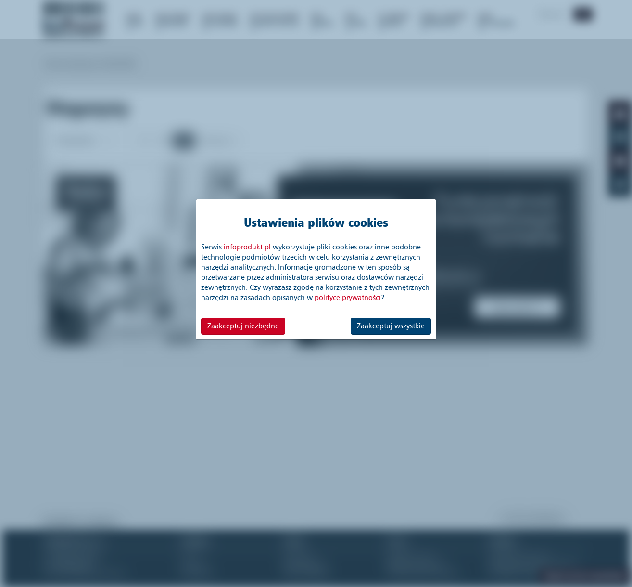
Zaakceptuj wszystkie (391, 326)
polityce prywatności (348, 297)
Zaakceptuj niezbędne (243, 326)
